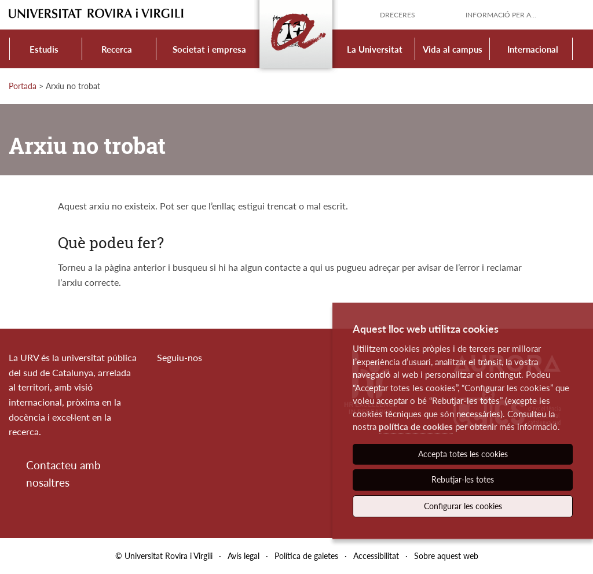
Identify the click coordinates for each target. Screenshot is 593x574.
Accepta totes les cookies (463, 454)
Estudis (44, 49)
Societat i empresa (209, 49)
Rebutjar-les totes (462, 479)
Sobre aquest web (446, 556)
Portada (22, 86)
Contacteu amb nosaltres (63, 473)
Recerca (116, 49)
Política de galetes (306, 556)
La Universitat (374, 49)
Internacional (532, 49)
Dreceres (397, 14)
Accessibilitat (376, 556)
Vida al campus (452, 49)
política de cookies (416, 426)
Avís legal (243, 556)
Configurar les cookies (463, 506)
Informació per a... (501, 14)
